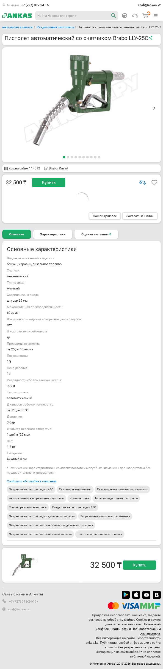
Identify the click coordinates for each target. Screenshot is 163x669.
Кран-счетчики (79, 498)
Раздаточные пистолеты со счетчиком (122, 489)
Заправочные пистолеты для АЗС (31, 489)
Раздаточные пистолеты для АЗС (74, 507)
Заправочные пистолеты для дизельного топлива (42, 516)
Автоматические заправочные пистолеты (36, 498)
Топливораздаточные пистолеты (116, 498)
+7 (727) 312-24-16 (35, 5)
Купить (49, 182)
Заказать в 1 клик (140, 216)
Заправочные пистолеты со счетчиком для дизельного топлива (51, 525)
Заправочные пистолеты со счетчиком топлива (40, 534)
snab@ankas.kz (149, 5)
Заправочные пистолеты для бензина (105, 516)
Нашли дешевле (105, 216)
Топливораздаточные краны (28, 507)
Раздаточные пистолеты (75, 489)
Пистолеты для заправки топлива (99, 534)
